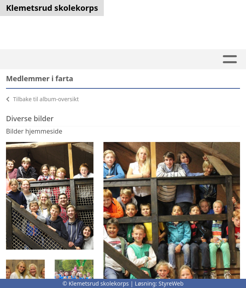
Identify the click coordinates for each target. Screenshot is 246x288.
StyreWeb (171, 283)
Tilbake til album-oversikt (42, 99)
